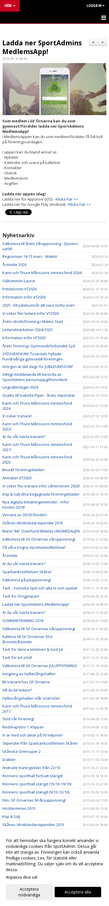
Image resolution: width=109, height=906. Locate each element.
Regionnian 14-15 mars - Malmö (29, 256)
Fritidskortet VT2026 (19, 289)
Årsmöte (9, 555)
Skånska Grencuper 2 (21, 751)
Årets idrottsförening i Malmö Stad (32, 321)
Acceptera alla (78, 892)
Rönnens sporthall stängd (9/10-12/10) (35, 792)
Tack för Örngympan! (20, 596)
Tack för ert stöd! (17, 657)
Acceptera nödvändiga (29, 892)
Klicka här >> (67, 199)
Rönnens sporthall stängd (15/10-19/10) (36, 784)
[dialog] (54, 867)
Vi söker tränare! (17, 416)
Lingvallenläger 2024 (20, 387)
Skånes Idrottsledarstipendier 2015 (33, 824)
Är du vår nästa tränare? (23, 436)
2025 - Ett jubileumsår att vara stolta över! (38, 305)
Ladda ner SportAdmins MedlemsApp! (42, 47)
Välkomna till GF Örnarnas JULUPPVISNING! (39, 665)
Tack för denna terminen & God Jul (32, 649)
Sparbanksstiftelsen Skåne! (26, 571)
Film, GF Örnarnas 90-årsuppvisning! (34, 800)
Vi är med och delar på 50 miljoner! (32, 735)
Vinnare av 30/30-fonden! (24, 514)
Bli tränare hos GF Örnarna (26, 682)
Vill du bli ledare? (17, 690)
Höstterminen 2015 (18, 808)
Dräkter (9, 759)
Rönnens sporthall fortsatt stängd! (32, 775)
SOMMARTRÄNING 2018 (22, 620)
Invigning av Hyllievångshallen (29, 673)
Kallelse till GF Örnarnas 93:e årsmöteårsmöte (27, 639)
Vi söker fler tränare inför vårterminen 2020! (41, 486)
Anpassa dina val (21, 877)
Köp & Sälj (11, 816)
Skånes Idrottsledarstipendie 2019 (32, 523)
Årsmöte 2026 (14, 264)
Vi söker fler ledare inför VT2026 (30, 313)
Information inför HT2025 (24, 337)
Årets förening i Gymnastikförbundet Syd (38, 346)
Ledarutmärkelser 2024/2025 (27, 329)
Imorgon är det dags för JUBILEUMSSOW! (37, 366)
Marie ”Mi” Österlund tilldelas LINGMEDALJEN (41, 531)
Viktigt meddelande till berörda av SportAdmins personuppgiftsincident (34, 377)
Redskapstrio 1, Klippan (23, 727)
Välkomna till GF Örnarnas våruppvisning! (38, 539)
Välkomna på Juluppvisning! (26, 579)
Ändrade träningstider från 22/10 (31, 767)
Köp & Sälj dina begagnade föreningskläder (40, 494)
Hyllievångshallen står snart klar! (31, 698)
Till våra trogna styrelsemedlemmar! (34, 547)
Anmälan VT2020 (16, 477)
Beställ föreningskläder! (23, 469)
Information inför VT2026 (24, 297)
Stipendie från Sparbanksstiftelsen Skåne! (40, 743)
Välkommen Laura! (18, 280)
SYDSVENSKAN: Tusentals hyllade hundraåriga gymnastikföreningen (32, 356)
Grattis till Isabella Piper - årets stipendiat (38, 395)
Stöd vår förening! (18, 718)
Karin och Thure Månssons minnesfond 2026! (42, 272)
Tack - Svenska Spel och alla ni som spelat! (39, 588)
